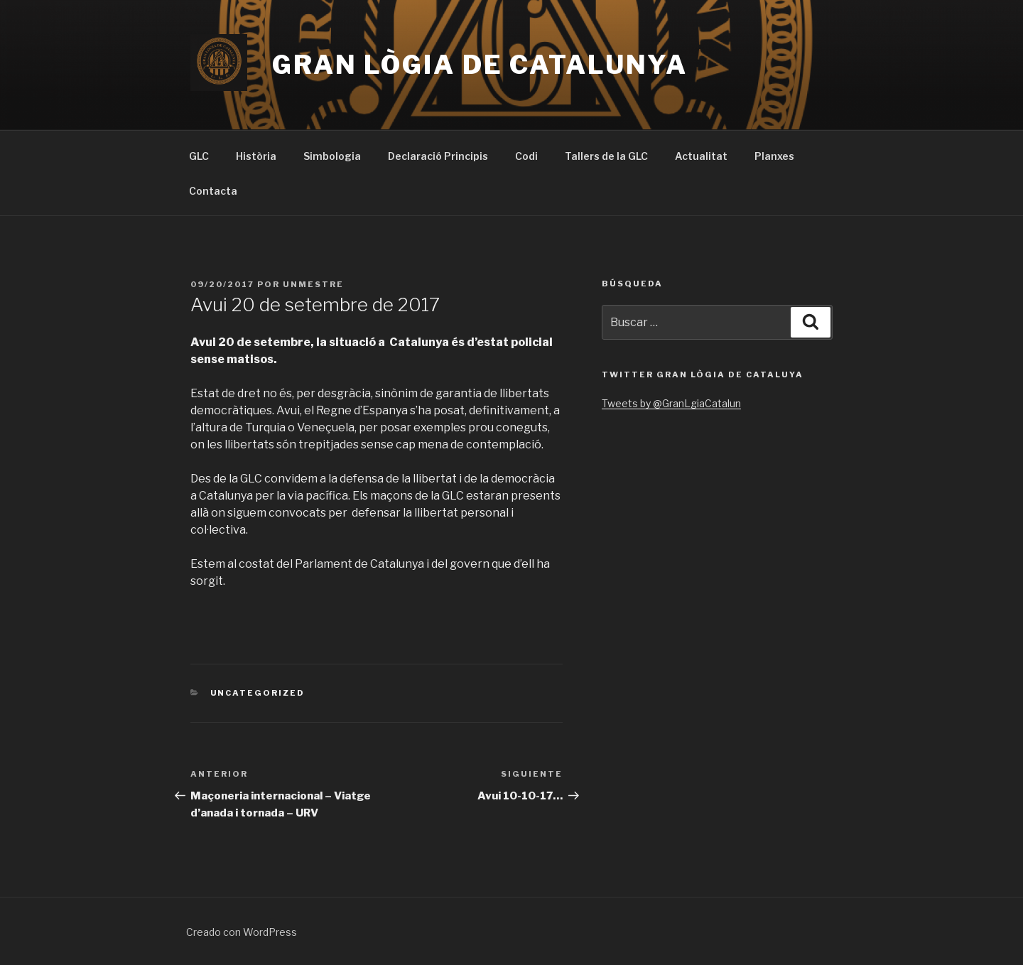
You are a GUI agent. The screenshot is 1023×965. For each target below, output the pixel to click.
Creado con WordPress (241, 932)
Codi (526, 156)
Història (256, 156)
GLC (199, 156)
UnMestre (313, 284)
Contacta (213, 191)
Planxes (774, 156)
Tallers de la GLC (606, 156)
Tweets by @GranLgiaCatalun (671, 403)
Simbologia (332, 156)
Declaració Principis (438, 156)
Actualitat (701, 156)
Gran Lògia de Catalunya (480, 64)
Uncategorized (257, 693)
